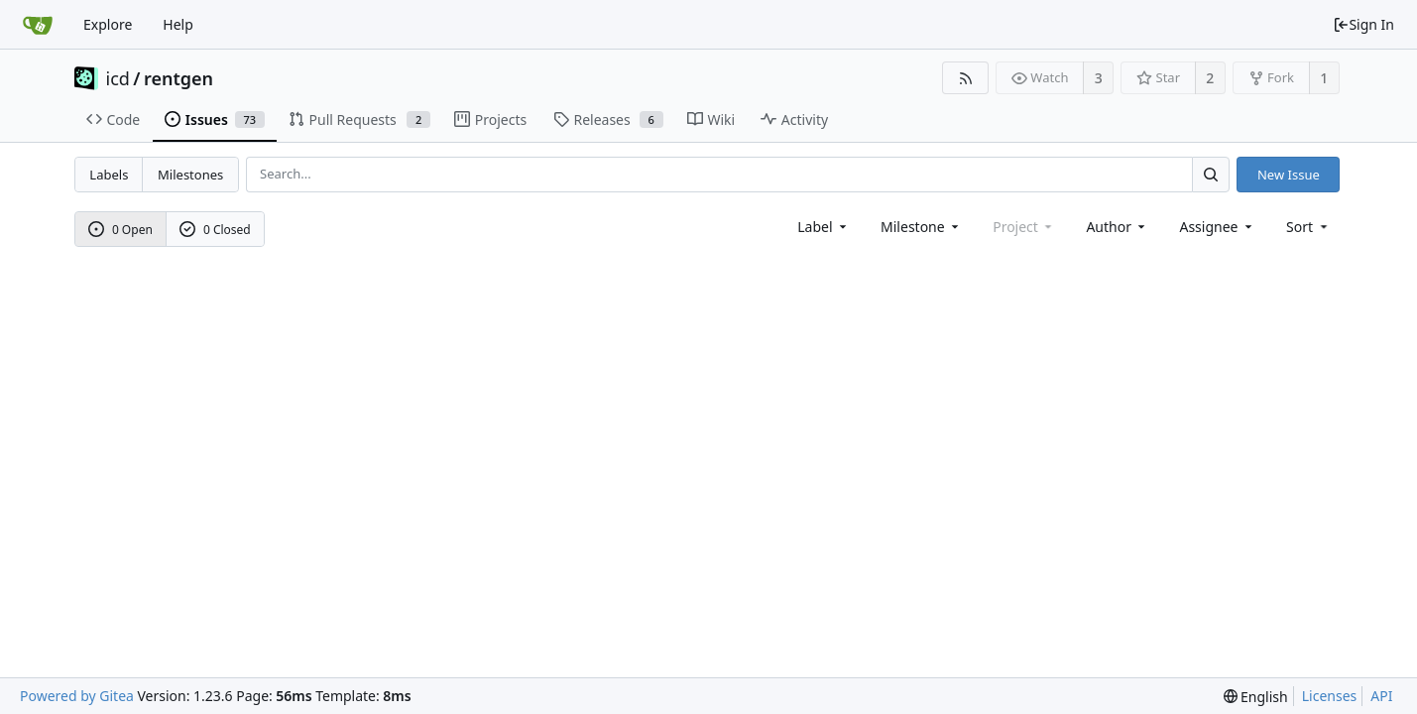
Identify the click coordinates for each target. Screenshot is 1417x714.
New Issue (1288, 174)
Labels (108, 174)
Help (178, 24)
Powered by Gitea (77, 695)
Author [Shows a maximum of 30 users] (1117, 226)
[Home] (37, 25)
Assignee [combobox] (1217, 226)
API (1381, 695)
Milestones (190, 174)
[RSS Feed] (965, 77)
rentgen (178, 78)
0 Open (120, 229)
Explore (107, 24)
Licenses (1330, 695)
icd (118, 78)
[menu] (1308, 226)
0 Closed (215, 229)
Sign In (1363, 24)
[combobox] (823, 226)
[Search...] (1211, 174)
